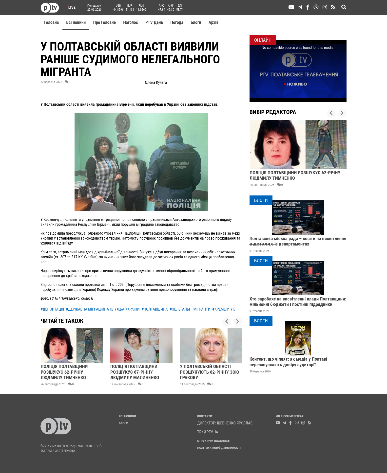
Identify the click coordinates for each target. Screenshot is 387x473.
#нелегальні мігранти (190, 309)
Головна (51, 22)
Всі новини (76, 22)
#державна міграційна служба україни (103, 309)
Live (70, 7)
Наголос (130, 22)
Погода (176, 22)
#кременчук (223, 309)
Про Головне (104, 22)
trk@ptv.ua (207, 432)
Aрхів (213, 22)
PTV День (154, 22)
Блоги (196, 22)
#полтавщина (154, 309)
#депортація (52, 309)
